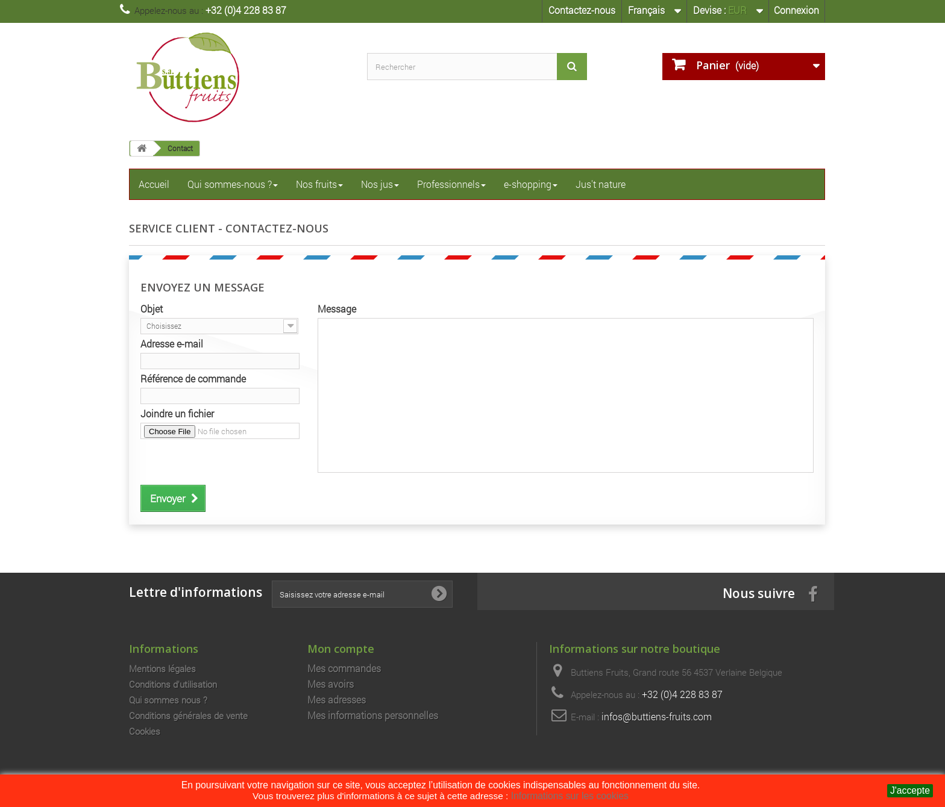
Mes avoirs (330, 684)
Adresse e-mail (171, 343)
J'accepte (910, 790)
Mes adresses (336, 700)
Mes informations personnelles (372, 715)
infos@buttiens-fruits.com (656, 716)
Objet (151, 309)
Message (337, 309)
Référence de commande (193, 378)
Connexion (796, 10)
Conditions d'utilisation (173, 684)
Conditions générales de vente (188, 715)
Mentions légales (162, 668)
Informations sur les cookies (570, 796)
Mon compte (340, 648)
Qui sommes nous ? (168, 700)
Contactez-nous (581, 10)
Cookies (144, 731)
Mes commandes (344, 668)
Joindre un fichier (177, 413)
